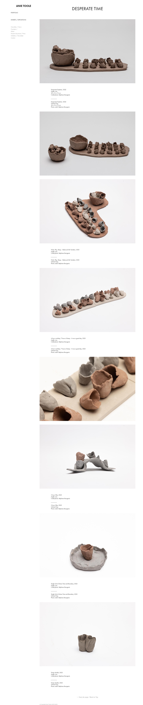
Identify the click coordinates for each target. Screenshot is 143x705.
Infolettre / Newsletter (17, 36)
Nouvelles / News (16, 27)
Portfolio (14, 13)
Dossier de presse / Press (18, 33)
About (12, 31)
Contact (13, 38)
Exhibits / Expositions (18, 20)
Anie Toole (23, 6)
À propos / (14, 29)
